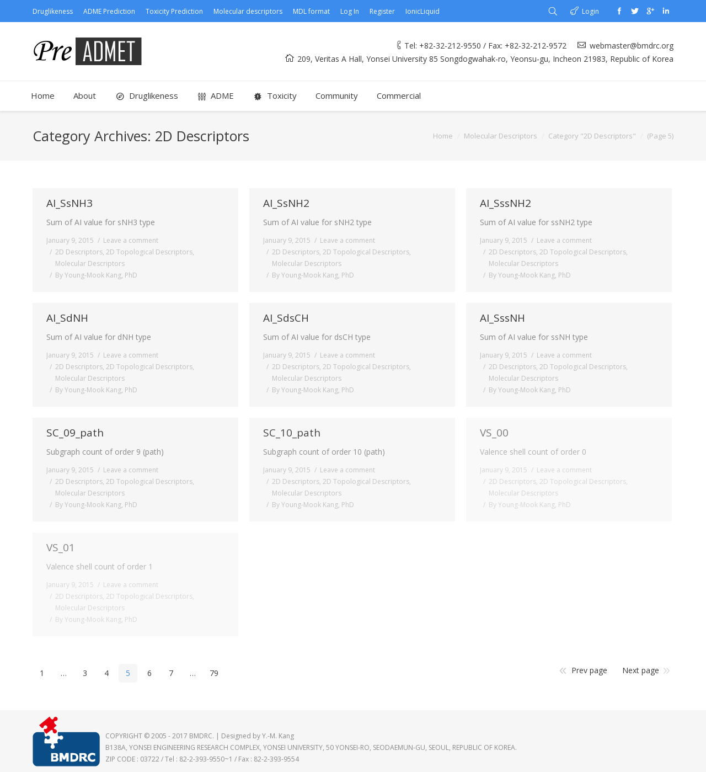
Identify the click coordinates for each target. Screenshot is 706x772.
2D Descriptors (79, 252)
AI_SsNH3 (69, 203)
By (96, 275)
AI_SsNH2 (286, 203)
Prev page (589, 670)
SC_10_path (291, 433)
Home (443, 136)
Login (590, 11)
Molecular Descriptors (500, 136)
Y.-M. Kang (278, 736)
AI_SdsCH (286, 318)
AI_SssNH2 (505, 203)
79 (214, 673)
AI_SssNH (502, 318)
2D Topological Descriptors (149, 252)
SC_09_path (75, 433)
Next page (640, 670)
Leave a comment (130, 240)
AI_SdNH (67, 318)
